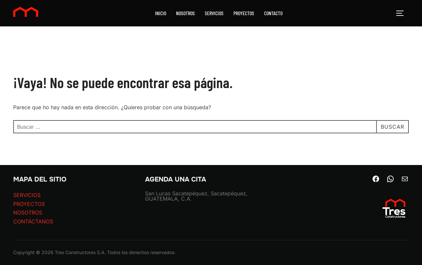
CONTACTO (273, 13)
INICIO (160, 13)
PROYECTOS (243, 13)
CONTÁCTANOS (33, 221)
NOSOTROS (185, 13)
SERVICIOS (214, 13)
